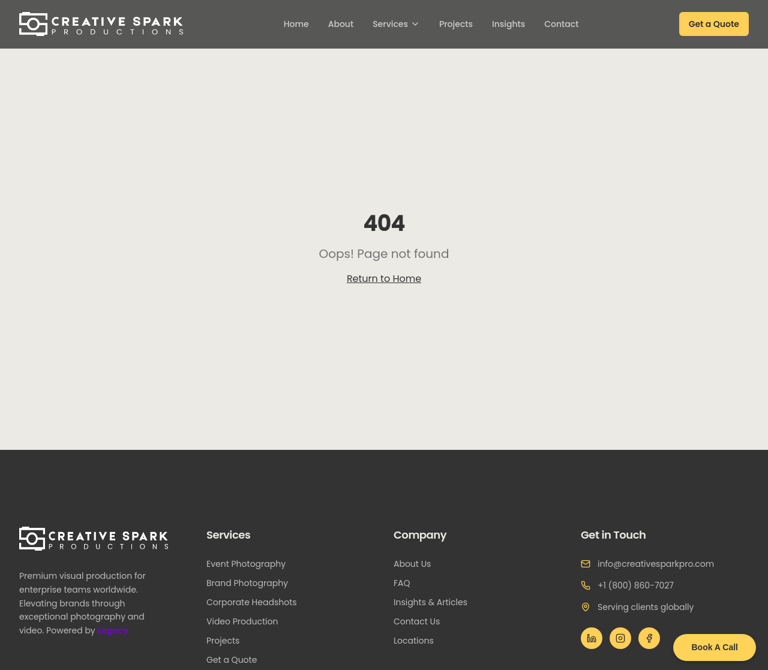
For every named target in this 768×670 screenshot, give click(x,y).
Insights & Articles (435, 602)
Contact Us (421, 621)
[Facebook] (649, 638)
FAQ (407, 583)
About (340, 24)
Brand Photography (252, 583)
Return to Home (384, 279)
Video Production (246, 621)
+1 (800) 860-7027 (636, 585)
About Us (417, 564)
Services (396, 24)
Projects (456, 24)
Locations (418, 641)
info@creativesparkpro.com (656, 564)
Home (296, 24)
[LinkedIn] (591, 638)
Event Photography (250, 564)
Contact (561, 24)
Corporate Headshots (256, 602)
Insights (508, 24)
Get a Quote (714, 24)
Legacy (116, 630)
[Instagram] (620, 638)
